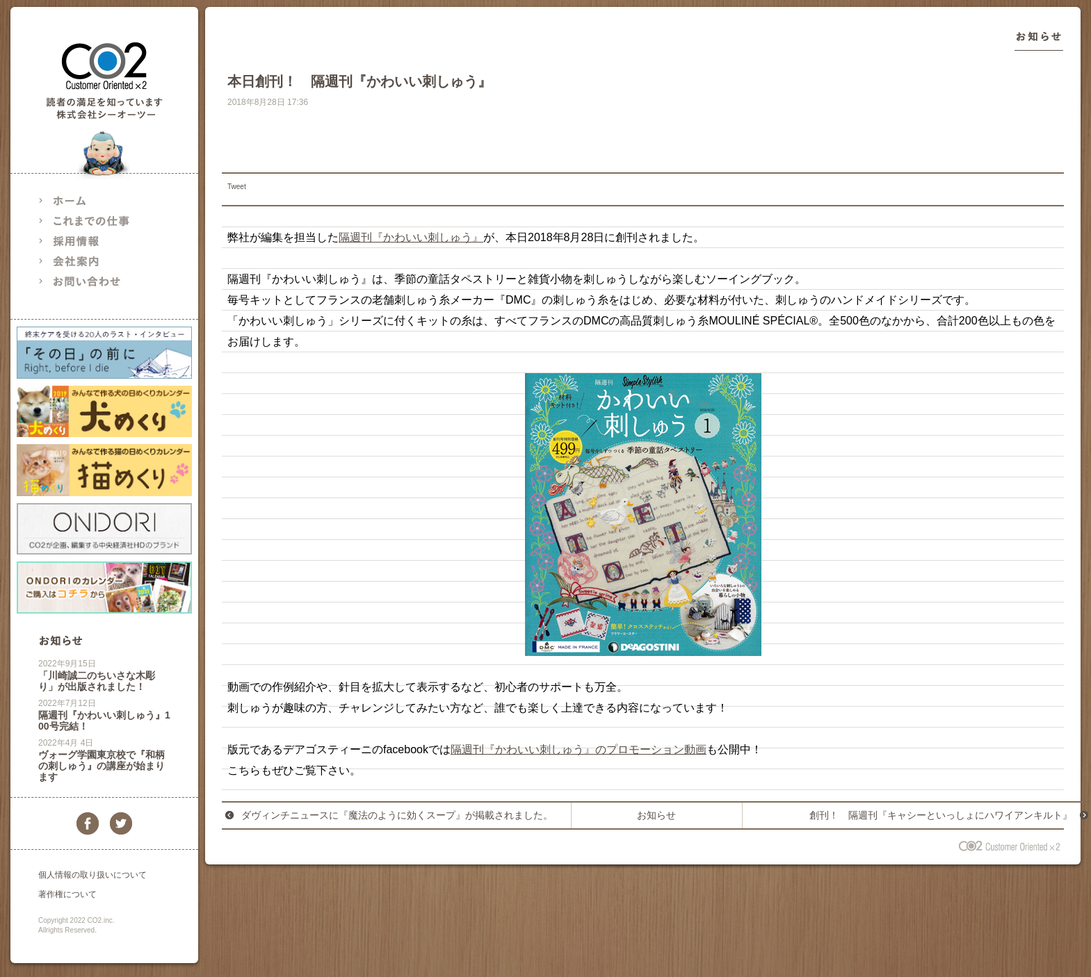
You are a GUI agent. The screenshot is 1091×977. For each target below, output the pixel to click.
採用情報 (94, 241)
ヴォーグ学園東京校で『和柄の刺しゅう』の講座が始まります (101, 765)
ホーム (94, 200)
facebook (87, 823)
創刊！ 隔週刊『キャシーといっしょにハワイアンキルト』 (940, 815)
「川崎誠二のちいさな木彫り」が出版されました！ (96, 681)
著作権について (67, 894)
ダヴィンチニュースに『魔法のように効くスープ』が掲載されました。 (397, 815)
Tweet (236, 186)
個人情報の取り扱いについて (92, 875)
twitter (121, 823)
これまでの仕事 (94, 221)
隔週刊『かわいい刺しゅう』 (411, 237)
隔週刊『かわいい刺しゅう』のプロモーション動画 (578, 749)
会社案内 (94, 261)
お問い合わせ (94, 281)
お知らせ (60, 640)
